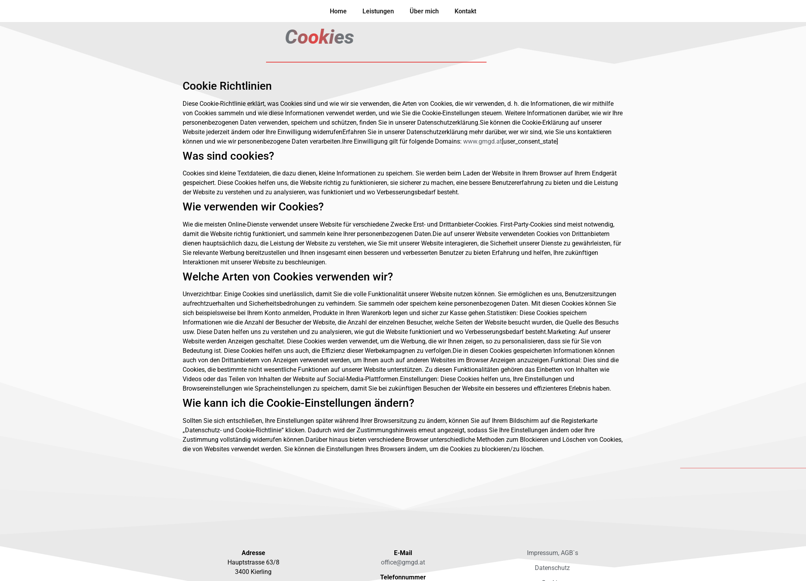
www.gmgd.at (482, 141)
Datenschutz (552, 568)
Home (338, 11)
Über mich (424, 11)
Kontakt (465, 11)
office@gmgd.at (403, 562)
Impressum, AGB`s (552, 553)
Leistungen (378, 11)
